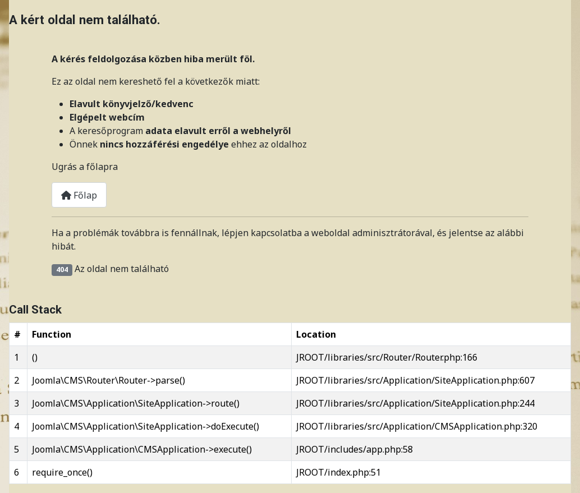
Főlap (79, 195)
